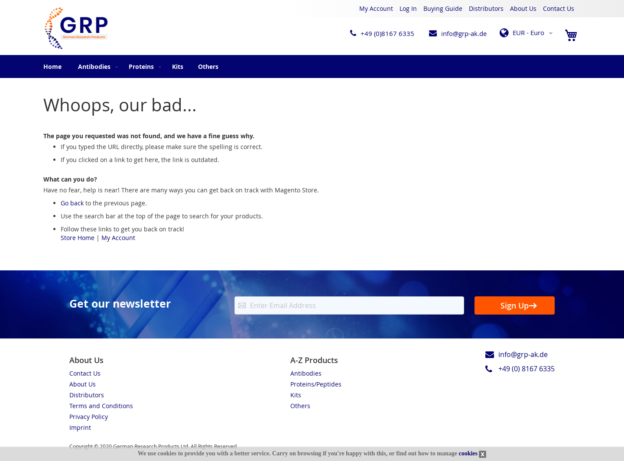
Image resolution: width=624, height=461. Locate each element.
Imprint (80, 427)
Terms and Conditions (101, 406)
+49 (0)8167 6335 (387, 33)
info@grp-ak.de (464, 33)
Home (52, 66)
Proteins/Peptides (315, 384)
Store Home (77, 238)
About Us (523, 8)
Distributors (486, 8)
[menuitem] (96, 66)
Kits (295, 395)
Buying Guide (442, 8)
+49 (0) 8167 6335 (526, 368)
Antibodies (306, 373)
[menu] (312, 66)
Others (300, 406)
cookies (468, 453)
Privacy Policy (88, 416)
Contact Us (558, 8)
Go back (72, 203)
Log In (408, 8)
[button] (528, 33)
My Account (376, 8)
